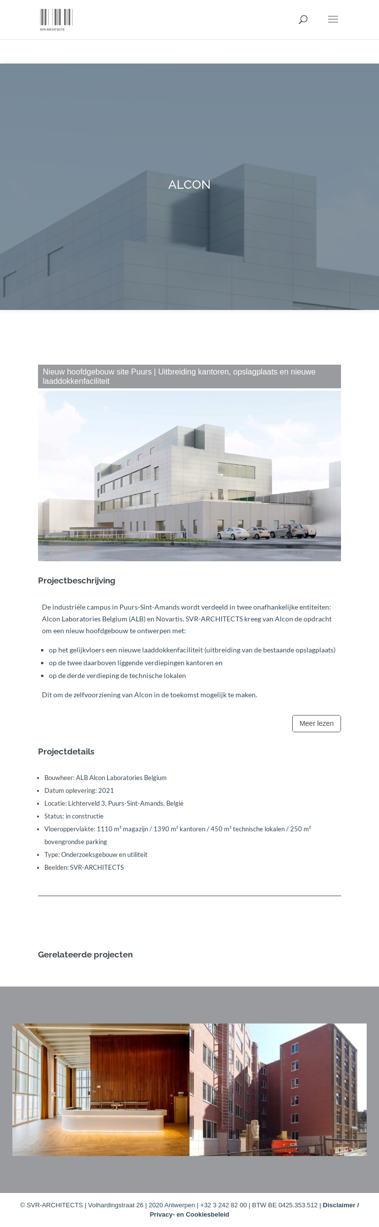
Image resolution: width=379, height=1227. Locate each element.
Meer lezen (317, 723)
